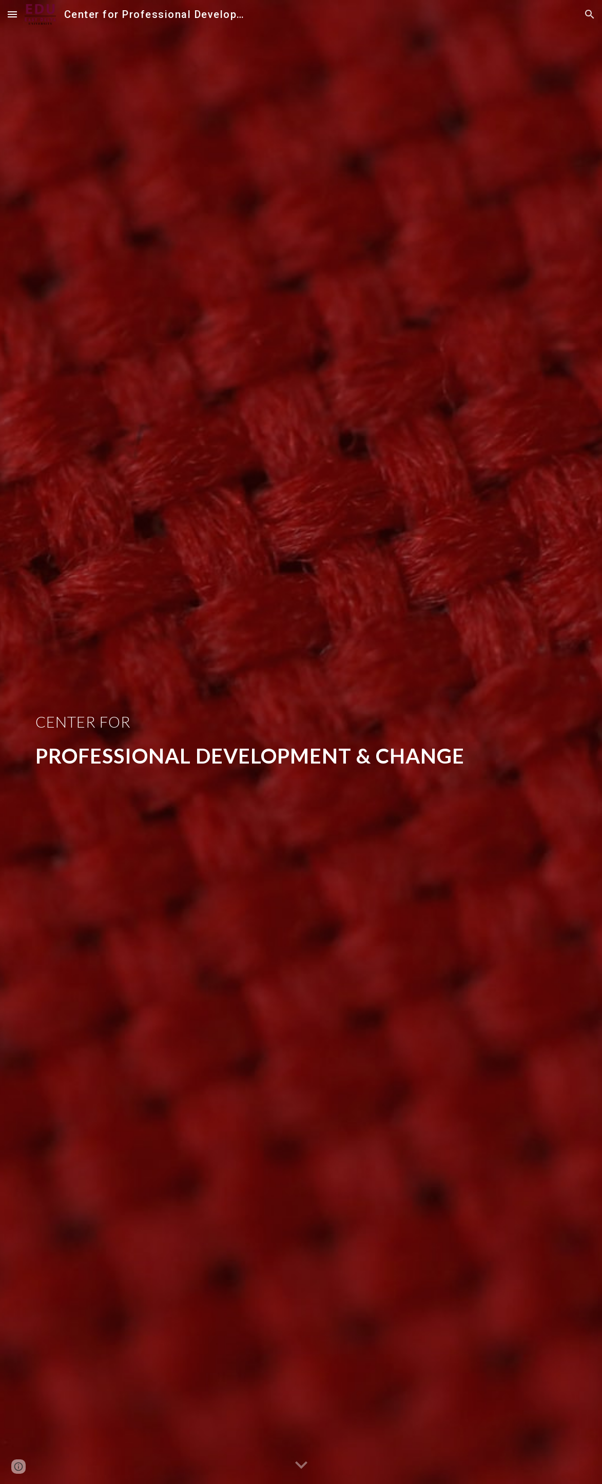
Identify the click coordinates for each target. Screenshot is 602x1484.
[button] (12, 14)
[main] (300, 742)
